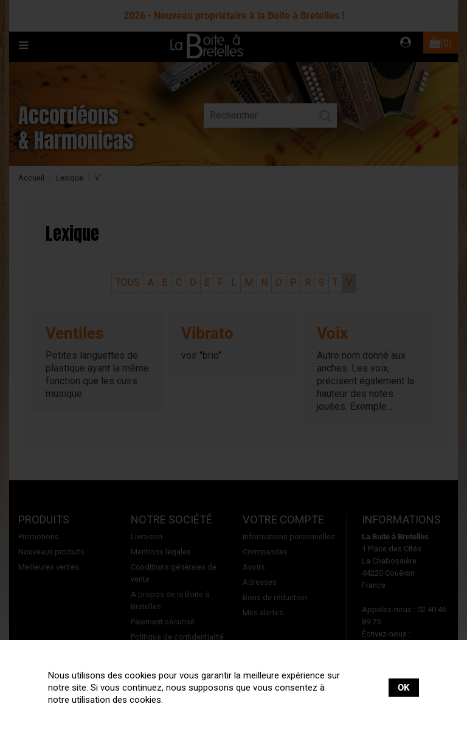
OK (404, 687)
